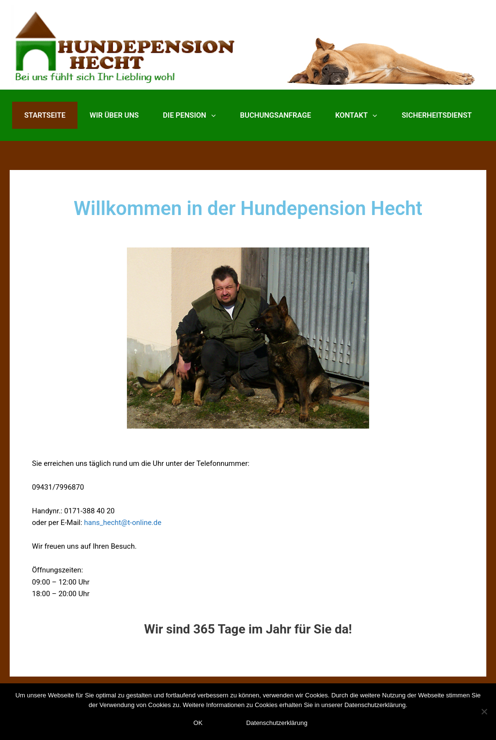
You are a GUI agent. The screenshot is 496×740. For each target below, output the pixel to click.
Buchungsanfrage (275, 115)
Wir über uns (114, 115)
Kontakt (356, 115)
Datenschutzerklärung (276, 722)
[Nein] (484, 711)
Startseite (44, 115)
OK (197, 722)
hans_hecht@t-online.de (123, 522)
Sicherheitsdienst (437, 115)
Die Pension (189, 115)
